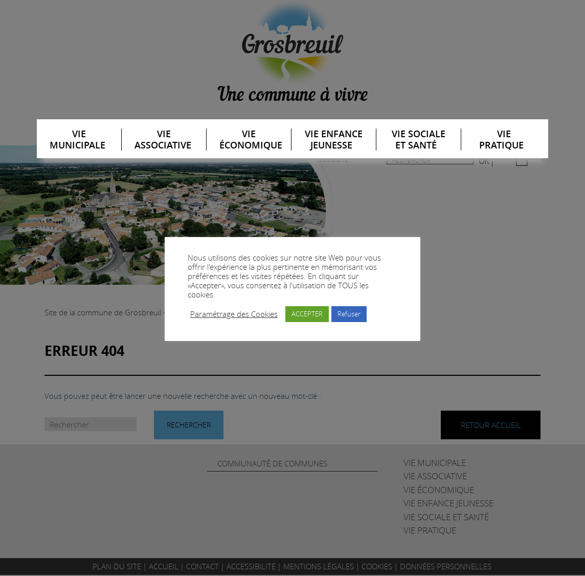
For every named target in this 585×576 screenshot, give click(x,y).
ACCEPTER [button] (307, 313)
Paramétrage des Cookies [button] (234, 314)
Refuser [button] (349, 313)
